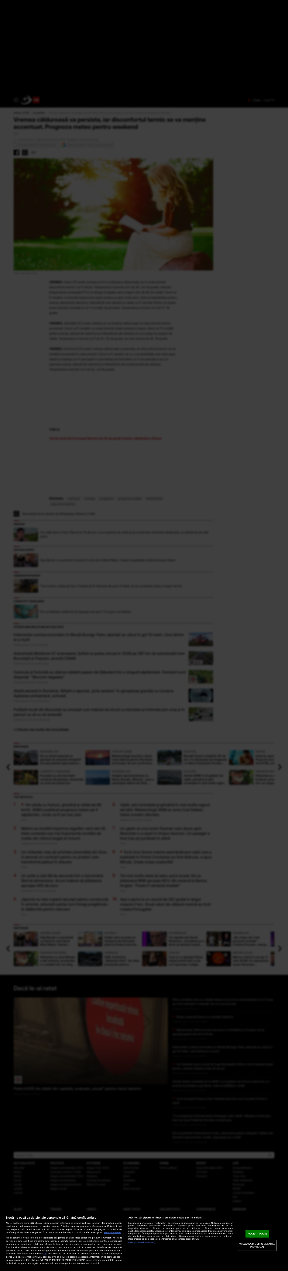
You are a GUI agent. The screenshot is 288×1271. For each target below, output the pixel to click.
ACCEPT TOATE (257, 1233)
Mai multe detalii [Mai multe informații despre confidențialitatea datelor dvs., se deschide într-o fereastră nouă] (112, 1232)
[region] (144, 1241)
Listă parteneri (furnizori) (141, 1242)
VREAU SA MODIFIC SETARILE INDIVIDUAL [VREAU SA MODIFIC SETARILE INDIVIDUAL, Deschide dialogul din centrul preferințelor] (257, 1245)
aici (45, 1253)
